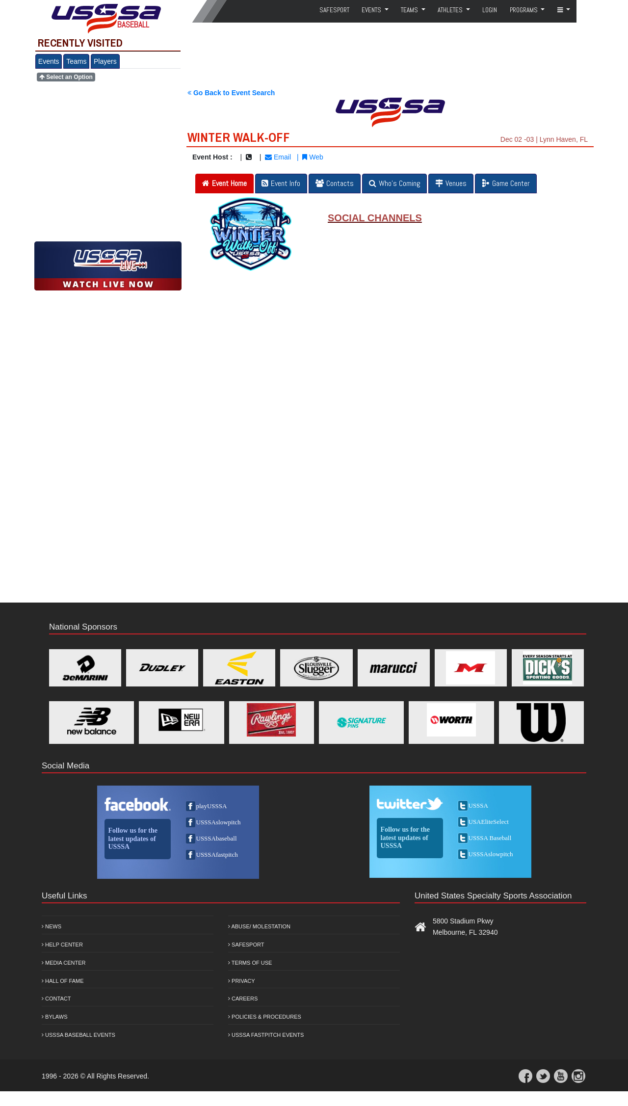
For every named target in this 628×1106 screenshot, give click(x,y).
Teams (76, 61)
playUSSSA (211, 806)
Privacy (241, 981)
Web (312, 157)
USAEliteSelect (489, 821)
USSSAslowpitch (218, 822)
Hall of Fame (63, 981)
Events (48, 61)
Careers (243, 998)
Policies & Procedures (264, 1017)
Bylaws (55, 1017)
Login (489, 10)
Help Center (62, 945)
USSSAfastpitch (217, 854)
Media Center (64, 963)
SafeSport (334, 10)
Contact (56, 998)
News (51, 926)
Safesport (246, 945)
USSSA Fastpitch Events (266, 1035)
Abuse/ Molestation (259, 926)
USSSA (478, 805)
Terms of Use (250, 963)
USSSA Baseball (490, 838)
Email (278, 157)
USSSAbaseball (216, 838)
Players (105, 61)
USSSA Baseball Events (78, 1035)
